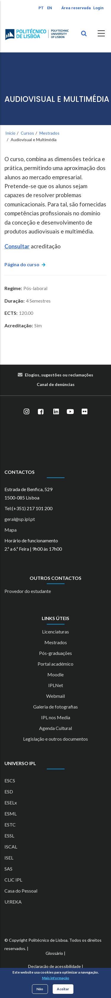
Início (10, 133)
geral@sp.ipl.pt (19, 519)
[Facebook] (41, 412)
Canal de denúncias (56, 384)
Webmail (55, 696)
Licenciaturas (55, 631)
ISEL (8, 857)
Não (39, 989)
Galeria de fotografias (55, 706)
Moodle (55, 674)
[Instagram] (27, 412)
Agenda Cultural (55, 728)
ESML (10, 813)
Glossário (54, 953)
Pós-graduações (55, 653)
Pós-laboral (35, 288)
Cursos (27, 133)
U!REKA (13, 901)
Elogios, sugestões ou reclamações (59, 374)
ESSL (9, 835)
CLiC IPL (13, 879)
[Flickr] (85, 412)
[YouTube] (70, 412)
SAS (8, 868)
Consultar (17, 246)
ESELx (10, 802)
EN (49, 8)
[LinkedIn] (56, 412)
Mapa (10, 530)
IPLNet (55, 685)
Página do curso (21, 264)
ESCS (9, 780)
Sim (38, 325)
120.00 (26, 313)
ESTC (10, 824)
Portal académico (55, 664)
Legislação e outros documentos (55, 739)
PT (41, 8)
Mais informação (55, 978)
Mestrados (49, 133)
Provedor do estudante (27, 591)
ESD (8, 791)
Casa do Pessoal (20, 890)
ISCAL (10, 846)
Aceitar (63, 989)
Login (98, 8)
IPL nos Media (55, 717)
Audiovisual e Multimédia (56, 99)
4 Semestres (38, 300)
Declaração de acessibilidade (54, 966)
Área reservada (76, 8)
